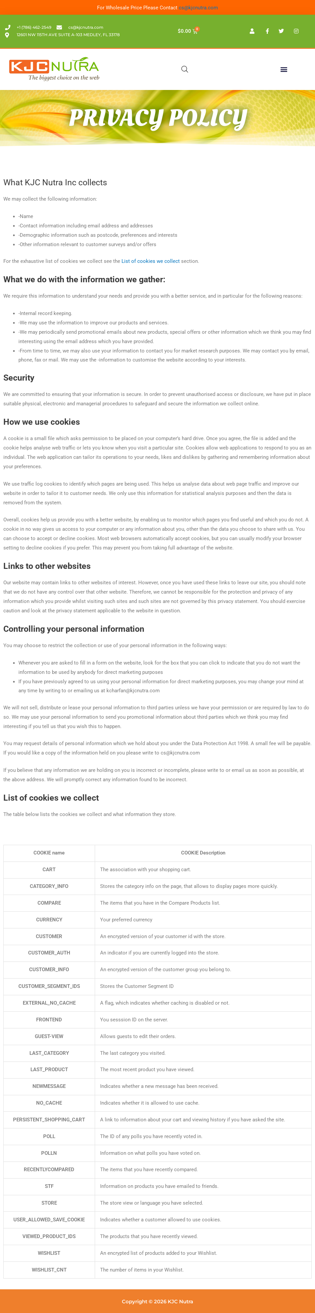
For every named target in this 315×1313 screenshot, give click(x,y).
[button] (284, 69)
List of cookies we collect (151, 261)
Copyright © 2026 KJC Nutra (157, 1301)
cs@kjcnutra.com (198, 8)
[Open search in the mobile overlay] (184, 69)
